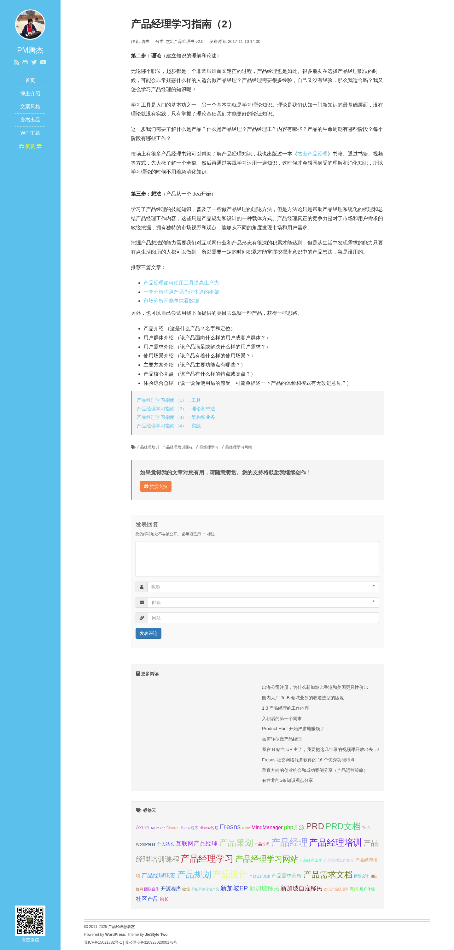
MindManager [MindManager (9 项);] (267, 827)
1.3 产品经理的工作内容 (285, 708)
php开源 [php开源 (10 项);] (294, 827)
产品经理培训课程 (177, 447)
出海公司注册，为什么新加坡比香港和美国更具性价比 (315, 687)
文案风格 (30, 106)
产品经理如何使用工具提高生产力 (181, 282)
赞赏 (30, 146)
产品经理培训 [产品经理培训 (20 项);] (335, 842)
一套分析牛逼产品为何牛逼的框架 (181, 292)
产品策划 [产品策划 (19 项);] (236, 842)
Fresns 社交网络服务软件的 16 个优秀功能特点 (308, 759)
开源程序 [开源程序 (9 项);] (171, 888)
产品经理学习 (207, 447)
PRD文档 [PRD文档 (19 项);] (343, 826)
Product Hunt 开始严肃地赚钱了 (293, 728)
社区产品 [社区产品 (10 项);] (147, 899)
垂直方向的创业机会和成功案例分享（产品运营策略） (315, 770)
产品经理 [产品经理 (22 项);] (289, 842)
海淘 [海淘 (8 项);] (354, 888)
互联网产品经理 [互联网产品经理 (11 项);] (197, 843)
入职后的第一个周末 (282, 718)
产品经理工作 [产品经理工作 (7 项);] (311, 860)
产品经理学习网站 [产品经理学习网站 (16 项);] (266, 859)
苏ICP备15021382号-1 (103, 942)
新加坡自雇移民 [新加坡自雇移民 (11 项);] (302, 888)
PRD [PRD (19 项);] (315, 826)
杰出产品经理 (312, 153)
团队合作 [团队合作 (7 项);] (151, 889)
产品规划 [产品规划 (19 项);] (194, 874)
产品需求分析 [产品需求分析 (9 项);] (286, 875)
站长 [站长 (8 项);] (164, 899)
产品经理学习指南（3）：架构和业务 (176, 417)
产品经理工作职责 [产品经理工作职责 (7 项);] (339, 860)
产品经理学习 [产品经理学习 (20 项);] (207, 859)
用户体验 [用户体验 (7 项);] (367, 889)
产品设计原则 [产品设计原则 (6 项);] (259, 876)
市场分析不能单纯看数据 (171, 300)
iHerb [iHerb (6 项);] (246, 828)
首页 (30, 80)
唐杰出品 (30, 119)
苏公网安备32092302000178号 (151, 942)
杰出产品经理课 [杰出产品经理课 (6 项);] (336, 889)
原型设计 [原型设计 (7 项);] (361, 876)
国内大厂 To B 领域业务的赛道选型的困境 (303, 697)
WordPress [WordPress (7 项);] (145, 844)
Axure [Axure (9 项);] (142, 827)
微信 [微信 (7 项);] (186, 889)
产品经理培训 (148, 447)
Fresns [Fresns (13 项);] (230, 827)
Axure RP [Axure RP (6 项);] (158, 828)
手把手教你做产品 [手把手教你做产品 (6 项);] (205, 889)
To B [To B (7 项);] (366, 828)
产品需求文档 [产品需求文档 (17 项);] (327, 874)
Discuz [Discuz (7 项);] (172, 828)
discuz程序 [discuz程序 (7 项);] (189, 828)
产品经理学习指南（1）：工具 (169, 400)
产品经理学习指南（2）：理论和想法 (176, 408)
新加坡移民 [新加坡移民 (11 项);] (264, 888)
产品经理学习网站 (237, 447)
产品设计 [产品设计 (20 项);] (230, 874)
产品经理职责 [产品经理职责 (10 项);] (159, 875)
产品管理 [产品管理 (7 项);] (262, 844)
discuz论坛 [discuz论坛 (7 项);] (209, 828)
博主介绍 (30, 93)
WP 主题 (30, 133)
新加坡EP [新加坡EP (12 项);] (234, 888)
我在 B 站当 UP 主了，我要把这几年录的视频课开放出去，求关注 (326, 749)
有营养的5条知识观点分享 (287, 780)
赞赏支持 (155, 486)
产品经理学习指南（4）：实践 (169, 425)
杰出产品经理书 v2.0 (184, 41)
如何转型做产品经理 (282, 739)
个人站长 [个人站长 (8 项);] (165, 844)
